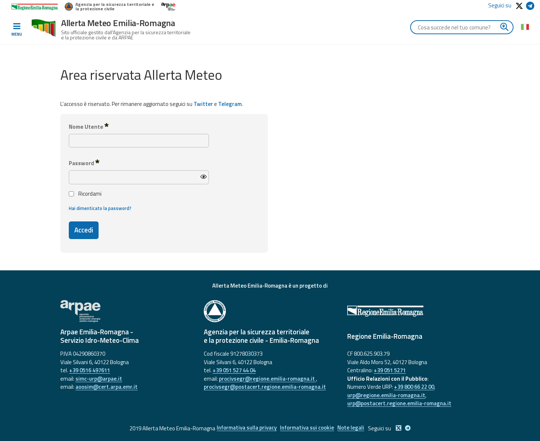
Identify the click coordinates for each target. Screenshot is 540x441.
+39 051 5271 (390, 370)
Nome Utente (89, 126)
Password (84, 163)
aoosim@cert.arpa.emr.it (106, 387)
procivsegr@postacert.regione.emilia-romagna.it (265, 387)
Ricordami (85, 194)
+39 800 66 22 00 (414, 387)
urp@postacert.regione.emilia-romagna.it (399, 403)
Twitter (203, 104)
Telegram (230, 104)
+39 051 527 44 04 (234, 370)
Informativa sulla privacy (244, 428)
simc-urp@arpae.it (98, 378)
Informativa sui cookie (307, 428)
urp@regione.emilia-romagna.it (386, 395)
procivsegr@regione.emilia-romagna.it (267, 378)
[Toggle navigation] (17, 30)
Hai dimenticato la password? (100, 208)
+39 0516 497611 (89, 370)
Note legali (353, 428)
